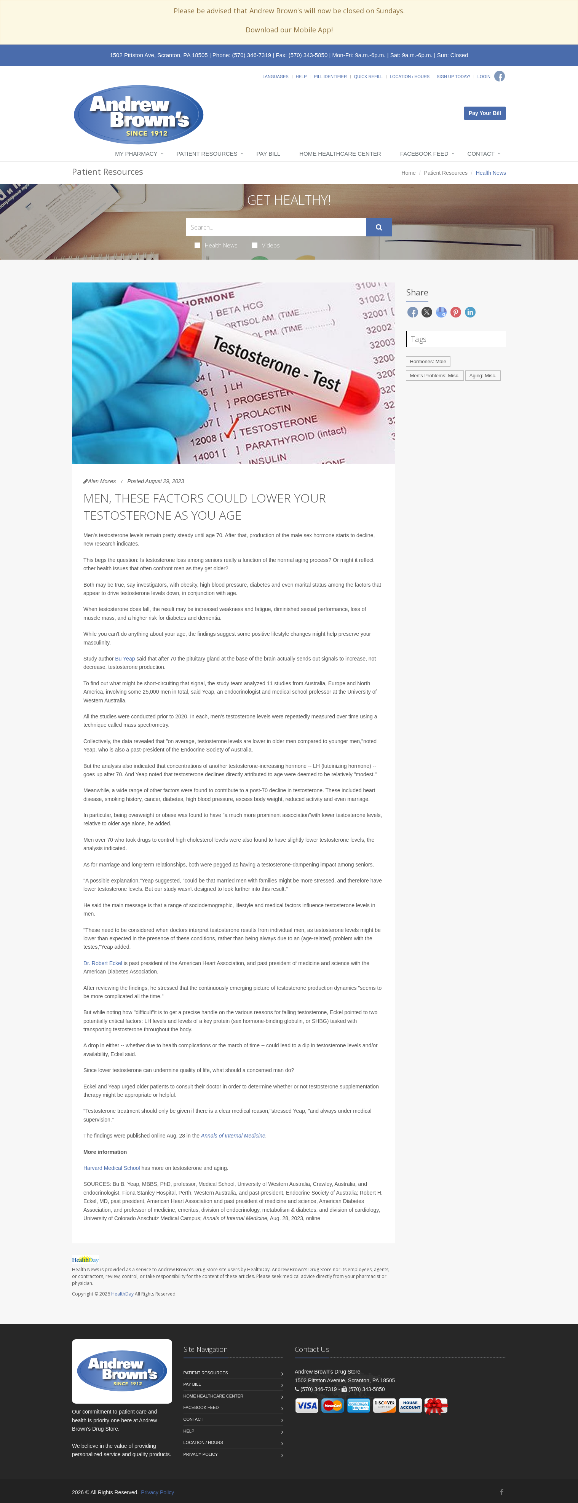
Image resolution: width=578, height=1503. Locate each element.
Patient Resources (207, 153)
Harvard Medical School (111, 1168)
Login (483, 76)
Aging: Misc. (483, 375)
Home (409, 173)
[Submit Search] (379, 227)
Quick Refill (368, 76)
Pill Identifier (330, 76)
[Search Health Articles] (276, 227)
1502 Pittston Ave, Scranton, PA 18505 (159, 55)
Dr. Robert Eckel (102, 963)
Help (301, 76)
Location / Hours (410, 76)
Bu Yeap (125, 659)
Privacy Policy (201, 1454)
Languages (275, 76)
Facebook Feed (424, 153)
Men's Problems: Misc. (435, 375)
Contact (481, 153)
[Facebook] (499, 76)
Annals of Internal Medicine (233, 1136)
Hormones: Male (428, 361)
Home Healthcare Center (340, 153)
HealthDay (122, 1294)
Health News (216, 245)
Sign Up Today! (453, 76)
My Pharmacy (136, 153)
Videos (266, 245)
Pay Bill (269, 153)
